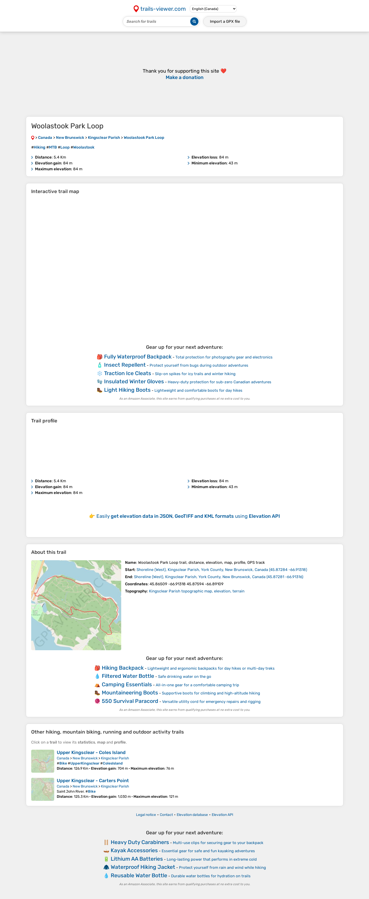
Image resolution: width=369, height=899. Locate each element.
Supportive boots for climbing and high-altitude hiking (211, 693)
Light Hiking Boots (127, 390)
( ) (222, 569)
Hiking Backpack (123, 668)
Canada (63, 758)
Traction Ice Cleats (127, 373)
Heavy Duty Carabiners (140, 842)
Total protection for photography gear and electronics (224, 357)
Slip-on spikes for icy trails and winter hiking (195, 374)
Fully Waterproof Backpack (138, 356)
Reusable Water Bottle (139, 875)
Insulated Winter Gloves (134, 381)
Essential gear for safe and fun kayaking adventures (208, 851)
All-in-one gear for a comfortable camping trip (197, 685)
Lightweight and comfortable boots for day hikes (198, 390)
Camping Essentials (127, 684)
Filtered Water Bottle (128, 676)
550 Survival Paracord (130, 701)
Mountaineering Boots (130, 692)
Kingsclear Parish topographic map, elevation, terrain (196, 591)
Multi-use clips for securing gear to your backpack (218, 842)
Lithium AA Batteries (137, 859)
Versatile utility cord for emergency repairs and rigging (211, 701)
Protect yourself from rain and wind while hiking (222, 867)
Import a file (225, 21)
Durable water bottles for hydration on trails (211, 876)
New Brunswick (85, 758)
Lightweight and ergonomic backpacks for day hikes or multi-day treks (211, 668)
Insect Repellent (125, 365)
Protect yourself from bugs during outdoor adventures (199, 365)
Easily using (188, 516)
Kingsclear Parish (115, 758)
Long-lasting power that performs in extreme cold (212, 859)
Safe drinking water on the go (184, 676)
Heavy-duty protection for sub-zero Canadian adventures (219, 382)
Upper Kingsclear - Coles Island (91, 752)
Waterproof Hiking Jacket (143, 867)
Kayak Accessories (134, 850)
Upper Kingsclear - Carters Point (93, 780)
